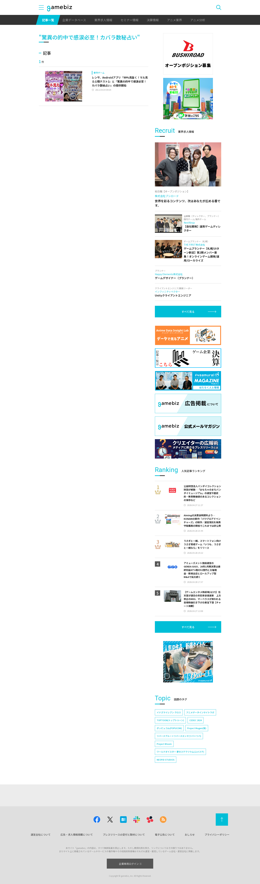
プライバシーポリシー (217, 834)
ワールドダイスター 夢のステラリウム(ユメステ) (180, 751)
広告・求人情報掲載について (77, 834)
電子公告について (165, 834)
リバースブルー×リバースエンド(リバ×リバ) (179, 735)
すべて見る (188, 312)
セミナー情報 (129, 20)
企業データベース (74, 20)
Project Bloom (164, 743)
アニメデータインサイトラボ (200, 712)
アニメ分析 (197, 20)
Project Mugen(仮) (196, 728)
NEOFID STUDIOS (165, 759)
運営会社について (41, 834)
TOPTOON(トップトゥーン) (170, 720)
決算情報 (153, 20)
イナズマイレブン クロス (169, 712)
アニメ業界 (174, 20)
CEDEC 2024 (195, 720)
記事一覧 (48, 20)
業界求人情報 (103, 20)
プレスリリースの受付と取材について (124, 834)
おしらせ (190, 834)
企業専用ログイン (130, 863)
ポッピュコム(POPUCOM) (169, 728)
